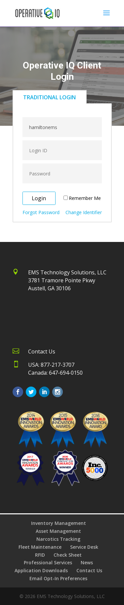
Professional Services (48, 562)
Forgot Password (41, 212)
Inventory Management (58, 523)
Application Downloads (41, 570)
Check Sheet (68, 555)
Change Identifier (83, 212)
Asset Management (58, 531)
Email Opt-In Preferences (58, 578)
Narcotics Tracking (58, 539)
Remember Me (85, 198)
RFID (40, 555)
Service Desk (84, 547)
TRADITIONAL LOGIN (49, 97)
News (87, 562)
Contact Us (89, 570)
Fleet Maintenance (40, 547)
